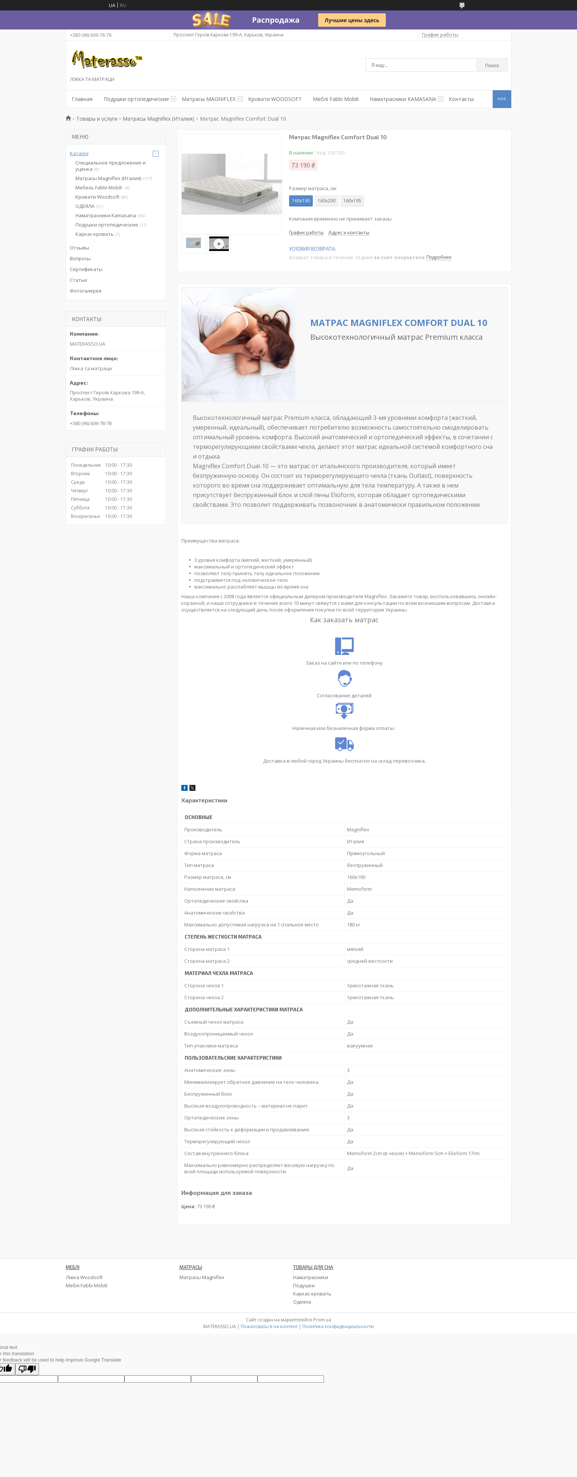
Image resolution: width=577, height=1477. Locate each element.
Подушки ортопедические (136, 98)
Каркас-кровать (94, 234)
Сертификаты (86, 269)
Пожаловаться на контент (269, 1326)
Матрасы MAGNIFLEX (209, 98)
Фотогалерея (85, 290)
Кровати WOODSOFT (275, 98)
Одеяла (302, 1301)
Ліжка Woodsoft (84, 1277)
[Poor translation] (27, 1369)
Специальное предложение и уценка (110, 165)
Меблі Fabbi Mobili (336, 98)
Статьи (78, 280)
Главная (82, 98)
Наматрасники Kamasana (105, 215)
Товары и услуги (96, 118)
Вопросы (80, 258)
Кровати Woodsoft (97, 196)
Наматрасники (310, 1277)
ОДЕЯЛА (84, 206)
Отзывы (79, 247)
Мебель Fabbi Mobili (99, 187)
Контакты (461, 98)
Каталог (79, 153)
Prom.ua (322, 1320)
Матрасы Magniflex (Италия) (158, 118)
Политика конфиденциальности (338, 1326)
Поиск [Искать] (492, 65)
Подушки (304, 1285)
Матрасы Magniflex (201, 1277)
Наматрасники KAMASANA (403, 98)
